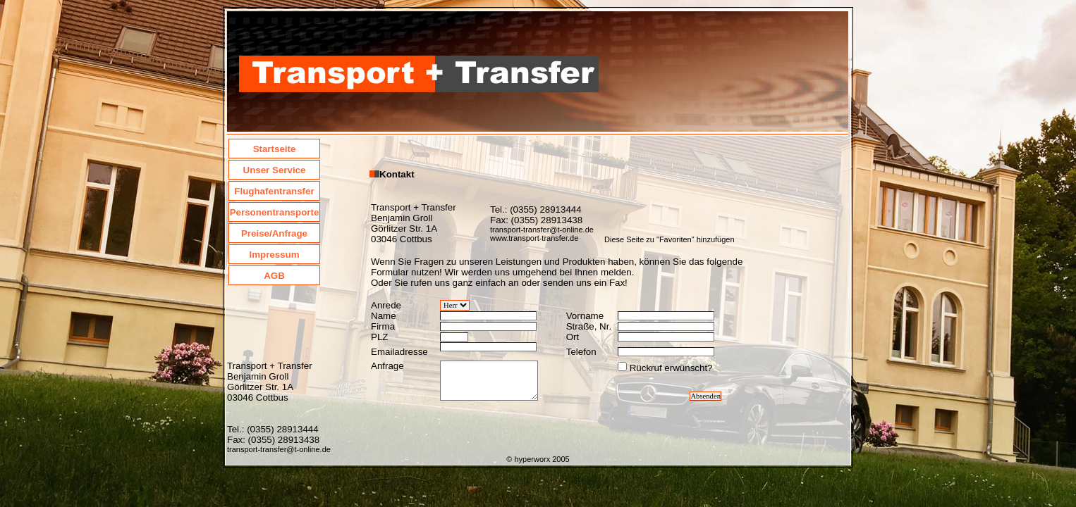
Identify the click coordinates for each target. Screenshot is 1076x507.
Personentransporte (274, 212)
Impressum (274, 254)
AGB (274, 275)
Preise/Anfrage (274, 233)
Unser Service (274, 170)
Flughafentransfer (274, 191)
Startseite (274, 149)
